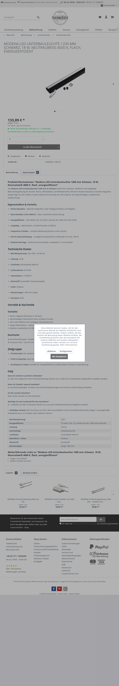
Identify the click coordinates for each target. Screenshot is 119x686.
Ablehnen (51, 351)
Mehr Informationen (68, 345)
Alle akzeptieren (59, 356)
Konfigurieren (66, 351)
